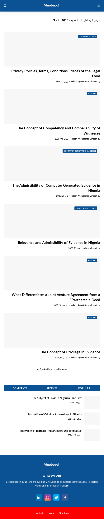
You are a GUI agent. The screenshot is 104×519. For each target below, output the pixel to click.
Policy (51, 513)
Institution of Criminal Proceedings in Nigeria (55, 414)
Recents (52, 388)
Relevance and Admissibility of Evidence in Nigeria (59, 242)
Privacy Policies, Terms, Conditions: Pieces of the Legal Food (55, 73)
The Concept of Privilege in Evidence (70, 352)
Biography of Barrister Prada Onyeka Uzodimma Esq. (51, 430)
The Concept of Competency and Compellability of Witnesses (58, 130)
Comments (20, 388)
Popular (84, 388)
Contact (39, 513)
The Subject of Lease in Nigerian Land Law (57, 398)
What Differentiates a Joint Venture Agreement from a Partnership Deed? (56, 297)
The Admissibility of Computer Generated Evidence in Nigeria (56, 188)
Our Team (64, 513)
